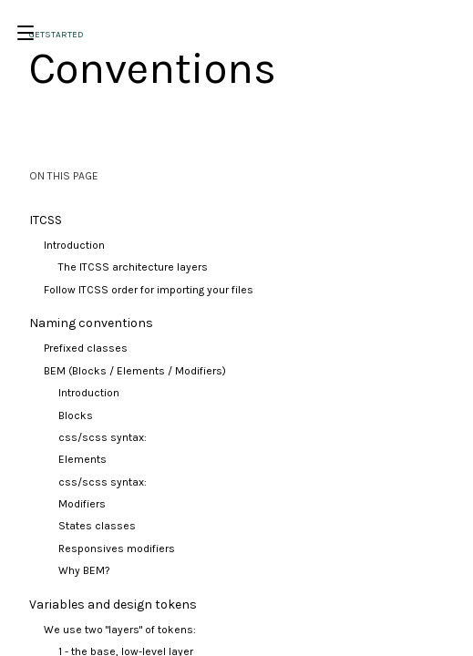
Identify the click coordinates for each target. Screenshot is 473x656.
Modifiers (82, 503)
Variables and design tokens (113, 604)
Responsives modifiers (116, 548)
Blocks (75, 415)
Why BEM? (84, 570)
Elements (82, 459)
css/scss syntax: (102, 437)
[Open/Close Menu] (25, 33)
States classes (97, 525)
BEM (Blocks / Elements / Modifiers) (135, 370)
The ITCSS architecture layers (133, 267)
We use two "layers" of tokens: (120, 629)
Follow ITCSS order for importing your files (148, 289)
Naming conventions (91, 323)
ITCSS (45, 220)
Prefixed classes (86, 348)
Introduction (74, 245)
